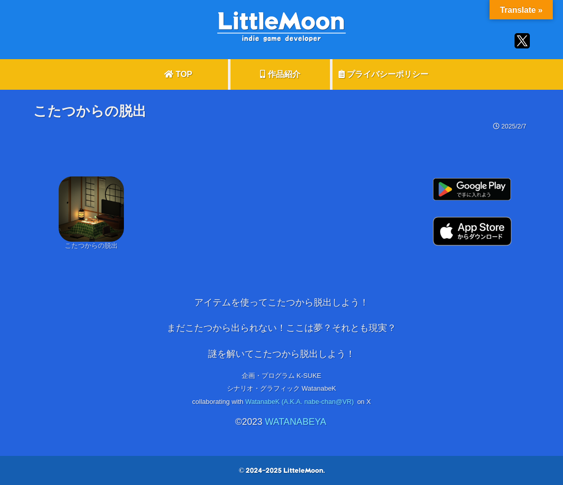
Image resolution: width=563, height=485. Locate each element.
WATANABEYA (295, 422)
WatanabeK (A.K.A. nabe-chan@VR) (299, 401)
